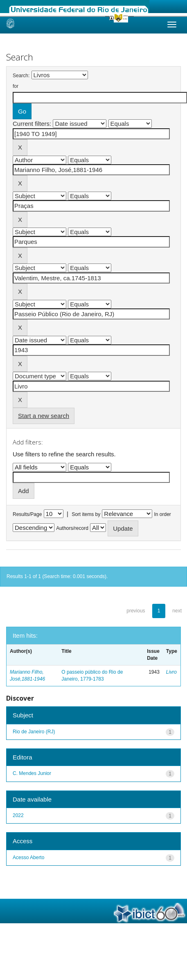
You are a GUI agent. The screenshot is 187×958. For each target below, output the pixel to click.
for (15, 86)
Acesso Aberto (28, 857)
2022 (18, 815)
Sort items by (86, 514)
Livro (171, 672)
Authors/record (72, 528)
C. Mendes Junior (32, 773)
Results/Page (27, 514)
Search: (21, 75)
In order (162, 514)
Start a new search (43, 415)
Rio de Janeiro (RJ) (34, 732)
